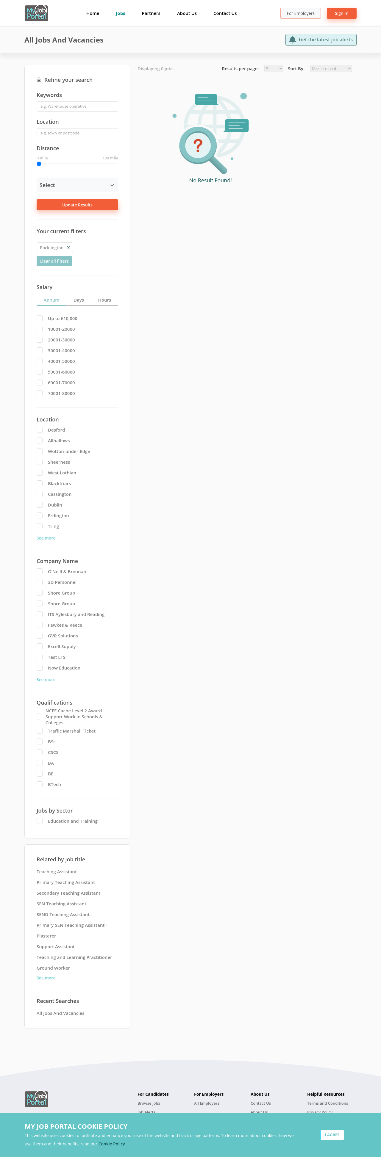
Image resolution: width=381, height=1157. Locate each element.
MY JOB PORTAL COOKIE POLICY (76, 1126)
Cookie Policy (112, 1144)
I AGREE (332, 1134)
